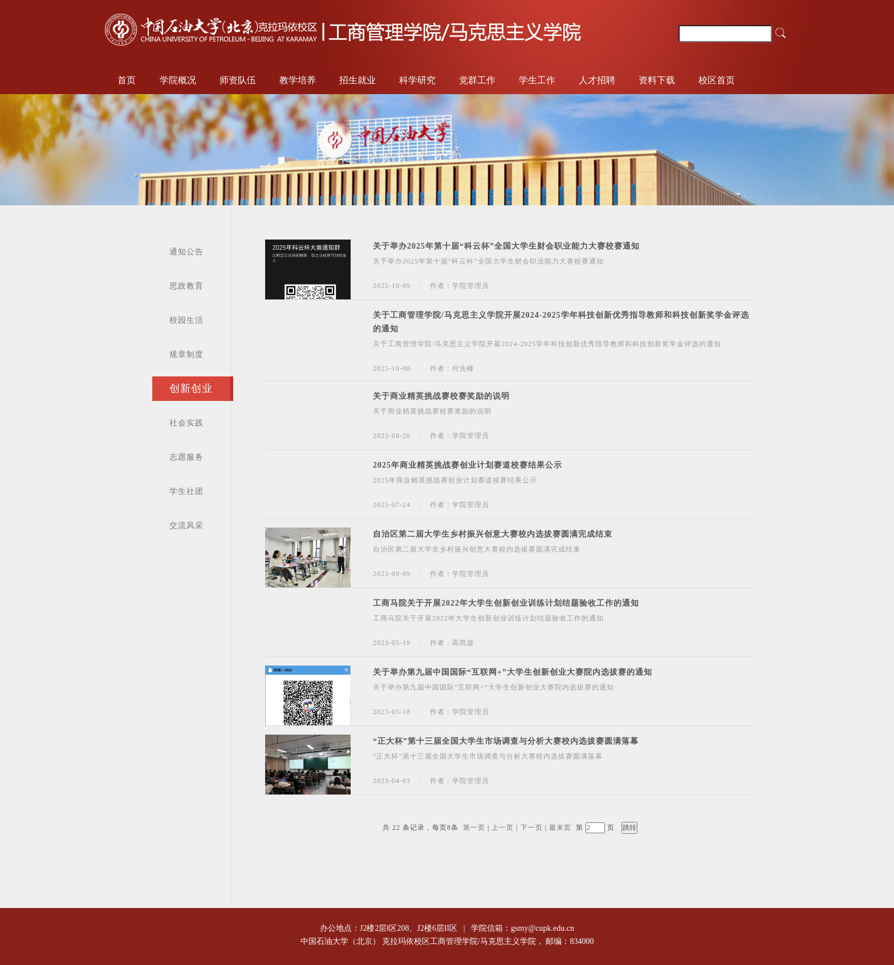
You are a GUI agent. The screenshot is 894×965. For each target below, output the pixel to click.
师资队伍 (238, 80)
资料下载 (657, 80)
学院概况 (178, 80)
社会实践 (186, 423)
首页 (126, 80)
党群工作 (477, 80)
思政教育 (186, 286)
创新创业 (191, 388)
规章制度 (186, 354)
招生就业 (357, 80)
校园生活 (186, 320)
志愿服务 (186, 457)
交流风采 (186, 525)
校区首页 (716, 80)
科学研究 (417, 80)
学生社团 (186, 491)
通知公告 (186, 252)
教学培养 (297, 80)
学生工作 (537, 80)
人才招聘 (597, 80)
